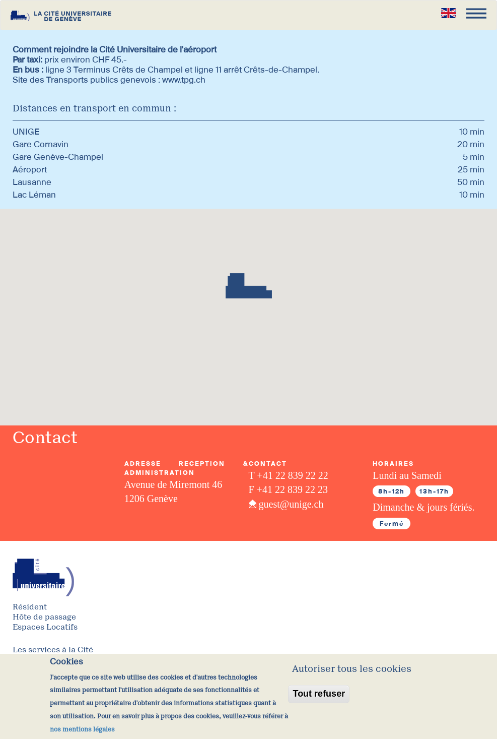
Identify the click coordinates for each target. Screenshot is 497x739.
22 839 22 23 (301, 489)
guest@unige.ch (291, 504)
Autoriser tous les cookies (351, 669)
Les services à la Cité (53, 650)
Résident (30, 607)
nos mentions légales (82, 729)
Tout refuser (319, 694)
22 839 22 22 (301, 475)
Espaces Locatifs (45, 627)
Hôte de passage (44, 617)
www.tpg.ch (183, 80)
